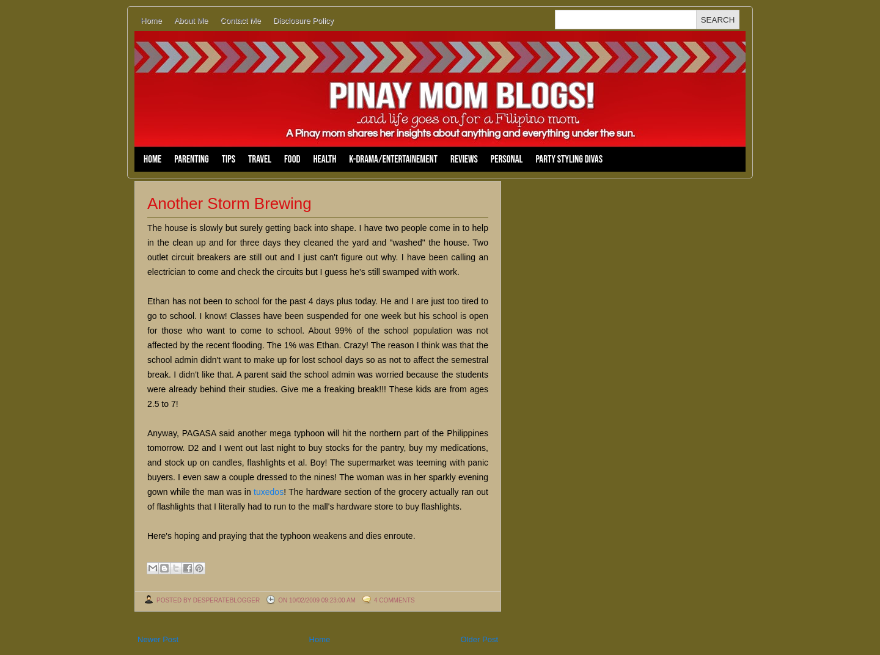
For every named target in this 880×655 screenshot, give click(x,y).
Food (292, 159)
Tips (228, 159)
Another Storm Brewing (229, 203)
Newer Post (158, 639)
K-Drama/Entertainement (393, 159)
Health (324, 159)
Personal (507, 159)
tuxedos (269, 492)
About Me (191, 20)
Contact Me (240, 20)
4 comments (394, 600)
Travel (259, 159)
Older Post (479, 639)
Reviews (464, 159)
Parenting (191, 159)
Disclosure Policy (303, 20)
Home (151, 20)
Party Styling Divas (569, 159)
